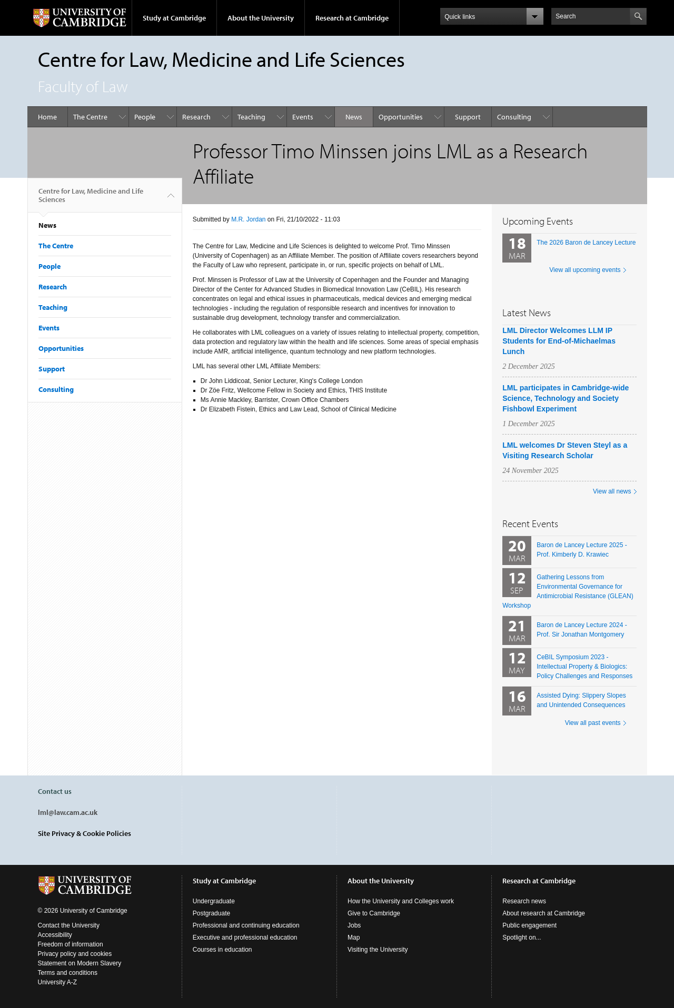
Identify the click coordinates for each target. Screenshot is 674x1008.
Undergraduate (214, 901)
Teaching (251, 117)
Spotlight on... (521, 937)
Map (354, 937)
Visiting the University (378, 949)
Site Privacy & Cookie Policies (84, 833)
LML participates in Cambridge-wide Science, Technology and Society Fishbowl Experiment (565, 398)
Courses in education (222, 949)
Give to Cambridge (374, 913)
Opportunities (401, 117)
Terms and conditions (67, 972)
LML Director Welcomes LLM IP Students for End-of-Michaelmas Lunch (559, 341)
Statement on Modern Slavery (80, 963)
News (353, 117)
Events (302, 117)
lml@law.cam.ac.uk (67, 812)
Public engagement (529, 925)
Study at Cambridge (174, 18)
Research (196, 117)
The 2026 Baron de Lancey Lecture (586, 242)
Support (468, 117)
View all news (612, 491)
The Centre (90, 117)
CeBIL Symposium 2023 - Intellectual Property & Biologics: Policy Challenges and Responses (584, 666)
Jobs (354, 925)
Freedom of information (70, 944)
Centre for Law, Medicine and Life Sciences (90, 199)
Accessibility (55, 935)
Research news (524, 901)
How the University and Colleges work (401, 901)
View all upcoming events (584, 270)
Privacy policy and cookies (75, 953)
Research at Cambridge (352, 18)
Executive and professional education (245, 937)
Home (47, 117)
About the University (260, 18)
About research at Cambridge (543, 913)
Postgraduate (211, 913)
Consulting (514, 117)
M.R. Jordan (248, 219)
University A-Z (57, 982)
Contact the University (69, 925)
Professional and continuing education (246, 925)
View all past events (593, 723)
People (144, 117)
